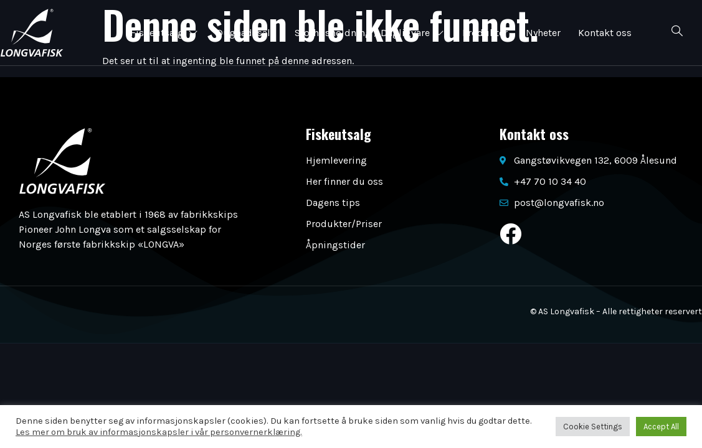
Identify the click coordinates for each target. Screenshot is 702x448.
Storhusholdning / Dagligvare (369, 33)
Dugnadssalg (246, 33)
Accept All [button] (661, 426)
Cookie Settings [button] (592, 426)
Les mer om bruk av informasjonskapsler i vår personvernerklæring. (159, 432)
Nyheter (544, 33)
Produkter (485, 33)
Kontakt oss (607, 33)
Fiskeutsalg (163, 33)
